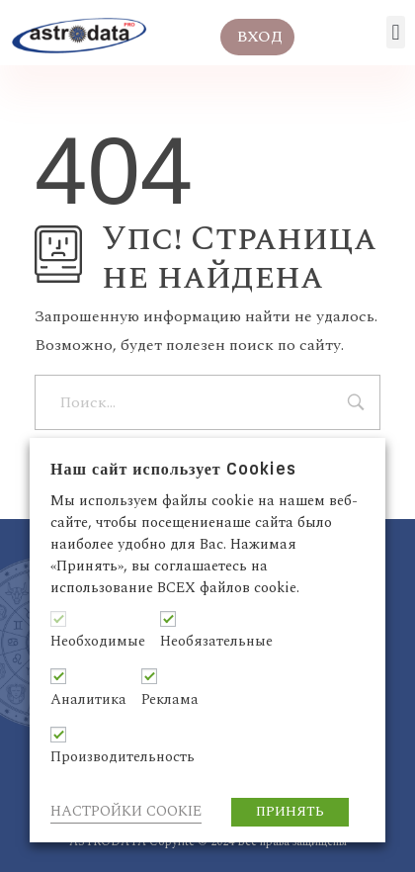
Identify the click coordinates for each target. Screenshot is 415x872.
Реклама (170, 700)
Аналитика (88, 700)
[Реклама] (149, 676)
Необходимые (97, 642)
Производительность (122, 757)
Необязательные (216, 642)
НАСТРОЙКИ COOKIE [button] (126, 811)
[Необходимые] (58, 619)
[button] (395, 32)
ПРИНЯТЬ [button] (290, 812)
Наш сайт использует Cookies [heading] (173, 469)
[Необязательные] (168, 619)
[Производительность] (58, 734)
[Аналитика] (58, 676)
